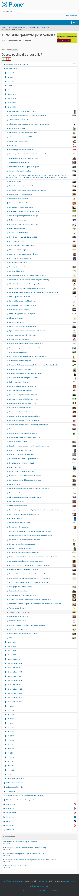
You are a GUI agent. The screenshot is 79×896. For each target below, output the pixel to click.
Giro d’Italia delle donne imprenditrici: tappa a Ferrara (42, 284)
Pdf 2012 (10, 727)
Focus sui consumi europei (42, 250)
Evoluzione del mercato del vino (42, 233)
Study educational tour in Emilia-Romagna (42, 595)
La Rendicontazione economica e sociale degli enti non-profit (42, 425)
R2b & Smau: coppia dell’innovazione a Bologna (42, 552)
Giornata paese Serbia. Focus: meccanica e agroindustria (42, 275)
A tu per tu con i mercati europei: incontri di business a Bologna (42, 565)
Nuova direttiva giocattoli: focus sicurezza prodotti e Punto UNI (42, 488)
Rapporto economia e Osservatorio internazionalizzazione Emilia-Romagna (42, 557)
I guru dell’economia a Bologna (42, 309)
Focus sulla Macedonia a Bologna (42, 258)
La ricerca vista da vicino (42, 429)
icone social (10, 830)
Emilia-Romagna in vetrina (42, 220)
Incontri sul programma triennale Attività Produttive (42, 348)
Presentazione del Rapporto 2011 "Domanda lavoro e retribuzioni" (30, 531)
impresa (15, 50)
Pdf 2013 (10, 706)
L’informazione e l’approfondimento (42, 390)
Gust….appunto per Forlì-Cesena (42, 297)
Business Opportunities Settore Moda (42, 149)
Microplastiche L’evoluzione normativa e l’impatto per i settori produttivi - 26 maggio (30, 860)
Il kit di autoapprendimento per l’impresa (42, 314)
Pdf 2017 (10, 744)
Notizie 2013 (11, 646)
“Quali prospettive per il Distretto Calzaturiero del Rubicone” (42, 115)
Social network (11, 791)
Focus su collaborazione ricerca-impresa (42, 246)
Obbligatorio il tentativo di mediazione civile (42, 133)
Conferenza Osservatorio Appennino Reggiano (42, 167)
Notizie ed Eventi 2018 (14, 668)
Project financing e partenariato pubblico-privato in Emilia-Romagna (42, 535)
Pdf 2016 (10, 740)
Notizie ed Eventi (33, 27)
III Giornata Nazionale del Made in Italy (15, 866)
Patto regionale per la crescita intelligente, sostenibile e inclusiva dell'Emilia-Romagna (42, 510)
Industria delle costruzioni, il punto (42, 361)
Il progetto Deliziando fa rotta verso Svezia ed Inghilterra (42, 331)
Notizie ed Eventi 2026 (14, 702)
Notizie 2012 (11, 642)
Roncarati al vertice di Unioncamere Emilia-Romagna (42, 561)
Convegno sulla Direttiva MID (42, 203)
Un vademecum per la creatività (42, 616)
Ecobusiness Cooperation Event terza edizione (42, 211)
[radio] (4, 59)
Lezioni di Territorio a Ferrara (42, 442)
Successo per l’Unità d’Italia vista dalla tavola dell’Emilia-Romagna (42, 599)
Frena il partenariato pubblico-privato (42, 267)
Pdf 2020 (10, 757)
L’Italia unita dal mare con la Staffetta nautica (42, 403)
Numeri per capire (42, 182)
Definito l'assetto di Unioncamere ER (42, 194)
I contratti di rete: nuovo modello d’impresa (42, 301)
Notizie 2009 (11, 98)
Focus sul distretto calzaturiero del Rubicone (42, 254)
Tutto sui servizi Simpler (42, 608)
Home (3, 27)
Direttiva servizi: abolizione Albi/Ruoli (42, 207)
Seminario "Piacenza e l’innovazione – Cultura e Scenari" (42, 574)
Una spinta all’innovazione (42, 621)
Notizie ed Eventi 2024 (14, 693)
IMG (8, 90)
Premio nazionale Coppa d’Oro (42, 527)
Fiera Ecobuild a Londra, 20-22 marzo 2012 (42, 237)
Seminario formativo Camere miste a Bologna (42, 570)
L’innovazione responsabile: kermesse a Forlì (42, 399)
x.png (41, 821)
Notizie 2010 (11, 103)
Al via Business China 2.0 (42, 128)
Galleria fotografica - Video (14, 787)
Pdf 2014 (10, 81)
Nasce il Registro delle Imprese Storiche (42, 471)
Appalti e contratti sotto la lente (42, 141)
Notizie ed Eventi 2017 (14, 663)
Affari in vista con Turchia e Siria (42, 120)
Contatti (10, 77)
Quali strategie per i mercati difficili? (42, 548)
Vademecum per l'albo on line (42, 629)
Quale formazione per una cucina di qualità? (42, 111)
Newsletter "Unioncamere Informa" (41, 64)
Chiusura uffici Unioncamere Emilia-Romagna (42, 158)
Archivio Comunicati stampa (15, 783)
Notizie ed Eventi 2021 (14, 680)
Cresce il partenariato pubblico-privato (42, 186)
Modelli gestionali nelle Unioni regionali (42, 463)
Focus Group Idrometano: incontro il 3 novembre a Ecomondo (42, 582)
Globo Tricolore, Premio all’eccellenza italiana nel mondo (42, 288)
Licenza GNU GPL (70, 881)
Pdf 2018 (10, 749)
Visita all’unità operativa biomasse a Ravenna (42, 634)
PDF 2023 (10, 770)
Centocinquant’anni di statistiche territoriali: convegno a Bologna (42, 154)
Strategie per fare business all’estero (42, 587)
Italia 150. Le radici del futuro (42, 382)
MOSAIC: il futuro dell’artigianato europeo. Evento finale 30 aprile (23, 854)
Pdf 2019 (10, 753)
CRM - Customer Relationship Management (20, 800)
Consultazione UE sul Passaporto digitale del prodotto (20, 842)
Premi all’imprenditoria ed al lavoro (42, 523)
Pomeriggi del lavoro (42, 519)
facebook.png (41, 808)
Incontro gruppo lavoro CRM (42, 352)
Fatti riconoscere (71, 16)
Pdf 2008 (10, 710)
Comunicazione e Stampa (17, 27)
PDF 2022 (10, 766)
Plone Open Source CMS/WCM (13, 881)
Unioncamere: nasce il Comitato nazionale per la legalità (42, 625)
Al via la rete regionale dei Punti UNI (42, 137)
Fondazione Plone (42, 881)
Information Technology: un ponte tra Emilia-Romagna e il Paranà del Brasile (42, 365)
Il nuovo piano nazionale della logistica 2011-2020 (42, 327)
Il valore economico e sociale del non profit (42, 335)
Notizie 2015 (11, 655)
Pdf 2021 (10, 761)
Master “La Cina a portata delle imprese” (42, 454)
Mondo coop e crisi (42, 467)
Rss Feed (10, 774)
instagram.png (41, 813)
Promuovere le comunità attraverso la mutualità (42, 540)
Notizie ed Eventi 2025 (14, 697)
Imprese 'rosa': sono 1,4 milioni (42, 339)
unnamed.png (41, 804)
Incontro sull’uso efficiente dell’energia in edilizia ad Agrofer (42, 357)
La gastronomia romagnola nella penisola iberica (42, 416)
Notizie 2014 (11, 650)
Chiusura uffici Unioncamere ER (42, 162)
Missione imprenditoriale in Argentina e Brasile (42, 459)
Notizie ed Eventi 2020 (14, 676)
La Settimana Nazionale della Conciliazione (42, 433)
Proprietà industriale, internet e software (42, 544)
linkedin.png (41, 817)
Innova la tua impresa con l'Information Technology (42, 374)
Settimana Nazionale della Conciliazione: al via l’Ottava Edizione (42, 578)
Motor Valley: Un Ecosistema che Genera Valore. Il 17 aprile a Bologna (25, 848)
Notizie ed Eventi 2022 (14, 685)
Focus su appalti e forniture (42, 241)
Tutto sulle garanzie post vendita (42, 612)
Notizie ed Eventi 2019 (14, 672)
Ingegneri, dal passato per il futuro (42, 369)
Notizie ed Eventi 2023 (14, 689)
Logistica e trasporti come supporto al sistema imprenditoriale (42, 446)
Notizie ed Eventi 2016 (14, 659)
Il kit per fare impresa (42, 318)
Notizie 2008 (11, 94)
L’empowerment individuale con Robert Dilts (42, 386)
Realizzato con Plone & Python (39, 886)
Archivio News (12, 73)
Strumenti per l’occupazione (42, 591)
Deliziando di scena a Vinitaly (42, 199)
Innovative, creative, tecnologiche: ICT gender (42, 378)
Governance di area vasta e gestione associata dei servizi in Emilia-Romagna (42, 292)
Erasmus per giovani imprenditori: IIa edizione (42, 224)
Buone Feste (42, 145)
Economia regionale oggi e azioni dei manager (42, 216)
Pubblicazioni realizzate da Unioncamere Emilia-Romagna (24, 795)
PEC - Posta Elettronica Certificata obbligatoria (42, 514)
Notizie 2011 (46, 27)
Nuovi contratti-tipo (42, 493)
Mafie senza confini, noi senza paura (42, 450)
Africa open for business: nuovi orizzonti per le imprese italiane (42, 124)
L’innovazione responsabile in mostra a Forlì (42, 395)
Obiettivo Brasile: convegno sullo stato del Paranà (42, 497)
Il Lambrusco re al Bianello (42, 322)
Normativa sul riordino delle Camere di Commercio (42, 476)
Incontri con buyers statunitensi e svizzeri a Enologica (42, 343)
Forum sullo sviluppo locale (42, 262)
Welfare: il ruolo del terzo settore (42, 638)
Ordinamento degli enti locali (42, 506)
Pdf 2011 (10, 723)
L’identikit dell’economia (42, 271)
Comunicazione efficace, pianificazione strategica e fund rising (42, 280)
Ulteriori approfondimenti (15, 778)
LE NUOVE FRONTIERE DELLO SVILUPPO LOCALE (25, 437)
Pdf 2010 (10, 719)
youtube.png (41, 825)
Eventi (9, 86)
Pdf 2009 (10, 714)
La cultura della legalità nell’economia (42, 412)
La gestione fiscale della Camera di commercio (42, 420)
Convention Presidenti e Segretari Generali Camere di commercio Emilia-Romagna (42, 604)
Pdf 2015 (10, 736)
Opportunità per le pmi (42, 501)
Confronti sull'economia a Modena (42, 171)
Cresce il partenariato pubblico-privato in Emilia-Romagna (42, 190)
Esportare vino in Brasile (42, 229)
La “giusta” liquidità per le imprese (42, 408)
